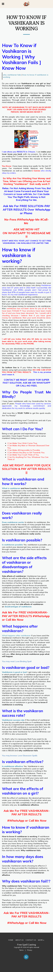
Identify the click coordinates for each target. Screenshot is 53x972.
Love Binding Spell (23, 661)
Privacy (29, 950)
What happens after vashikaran (16, 635)
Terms (21, 950)
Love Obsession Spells (27, 755)
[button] (3, 3)
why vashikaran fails (12, 75)
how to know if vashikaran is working (25, 76)
